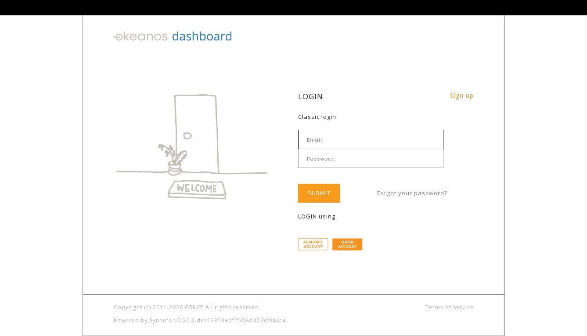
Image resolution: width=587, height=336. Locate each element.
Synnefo (161, 320)
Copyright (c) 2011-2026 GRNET (159, 307)
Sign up (462, 95)
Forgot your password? (412, 192)
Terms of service (449, 307)
